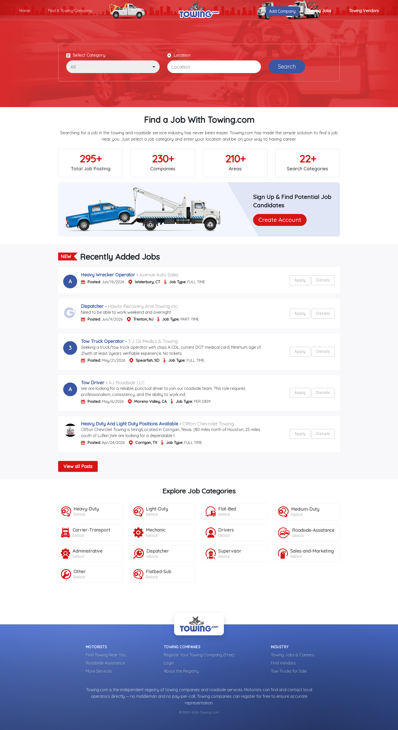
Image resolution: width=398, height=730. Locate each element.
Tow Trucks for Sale (289, 671)
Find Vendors (283, 663)
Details (323, 280)
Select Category (85, 55)
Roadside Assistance (105, 663)
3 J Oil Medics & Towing (153, 341)
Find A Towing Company (70, 10)
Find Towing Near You (106, 654)
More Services (99, 671)
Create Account (279, 219)
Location (179, 55)
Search (287, 66)
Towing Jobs (319, 10)
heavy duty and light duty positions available (129, 424)
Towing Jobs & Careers (292, 654)
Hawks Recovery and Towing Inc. (143, 306)
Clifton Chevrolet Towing (208, 424)
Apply (300, 280)
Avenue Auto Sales (158, 275)
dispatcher (92, 306)
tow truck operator (103, 341)
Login (169, 663)
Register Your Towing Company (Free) (199, 654)
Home (24, 10)
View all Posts (77, 466)
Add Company (282, 11)
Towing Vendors (364, 10)
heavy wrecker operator (108, 275)
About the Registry (181, 671)
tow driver (93, 383)
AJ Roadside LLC (127, 383)
